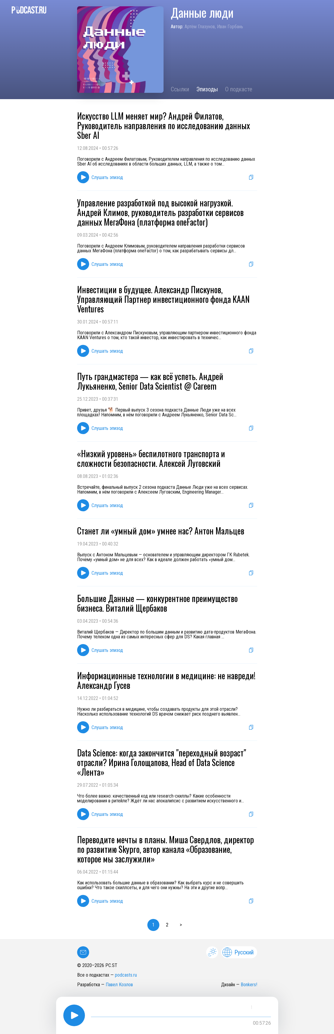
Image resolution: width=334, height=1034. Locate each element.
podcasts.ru (126, 975)
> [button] (181, 925)
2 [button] (167, 925)
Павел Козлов (119, 984)
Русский (238, 952)
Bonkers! (249, 984)
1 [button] (153, 925)
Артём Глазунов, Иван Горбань (214, 26)
